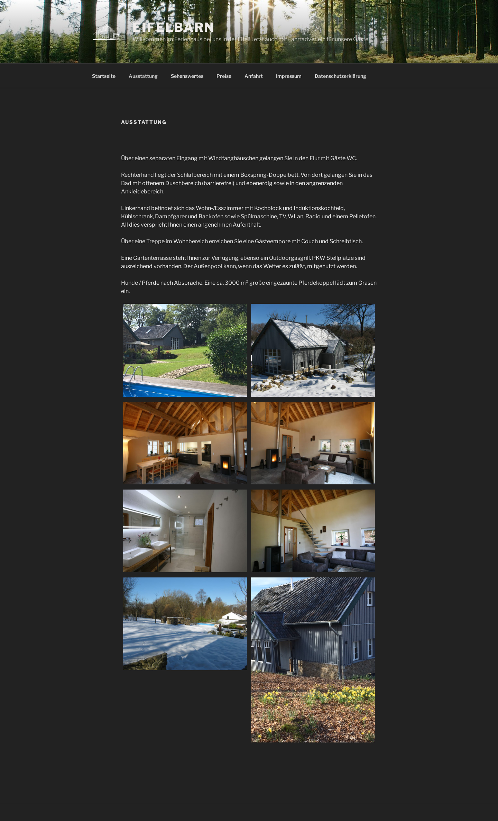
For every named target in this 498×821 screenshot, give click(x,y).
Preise (223, 76)
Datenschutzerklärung (340, 76)
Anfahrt (254, 76)
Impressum (289, 76)
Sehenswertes (187, 76)
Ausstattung (143, 76)
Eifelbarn (173, 27)
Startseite (104, 76)
